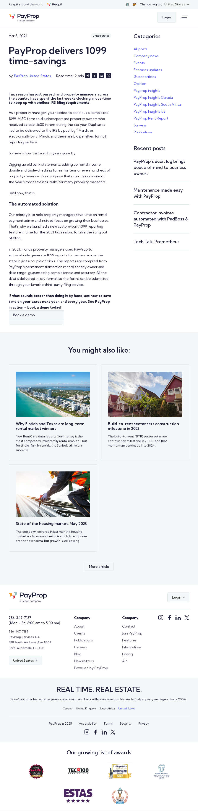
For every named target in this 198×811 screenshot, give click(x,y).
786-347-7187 (20, 617)
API (125, 661)
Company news (146, 56)
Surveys (140, 125)
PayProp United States (32, 76)
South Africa (107, 708)
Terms (108, 723)
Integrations (131, 647)
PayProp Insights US (150, 111)
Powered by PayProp (91, 668)
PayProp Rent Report (151, 118)
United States (126, 708)
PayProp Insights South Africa (157, 104)
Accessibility (88, 723)
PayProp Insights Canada (153, 97)
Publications (143, 132)
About (79, 626)
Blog (77, 654)
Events (139, 63)
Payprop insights (147, 90)
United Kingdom (86, 708)
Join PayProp (132, 633)
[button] (176, 4)
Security (125, 723)
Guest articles (145, 76)
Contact (128, 626)
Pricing (127, 654)
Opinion (140, 83)
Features (129, 640)
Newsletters (84, 661)
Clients (79, 633)
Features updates (148, 70)
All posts (140, 49)
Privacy (143, 723)
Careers (80, 647)
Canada (68, 708)
